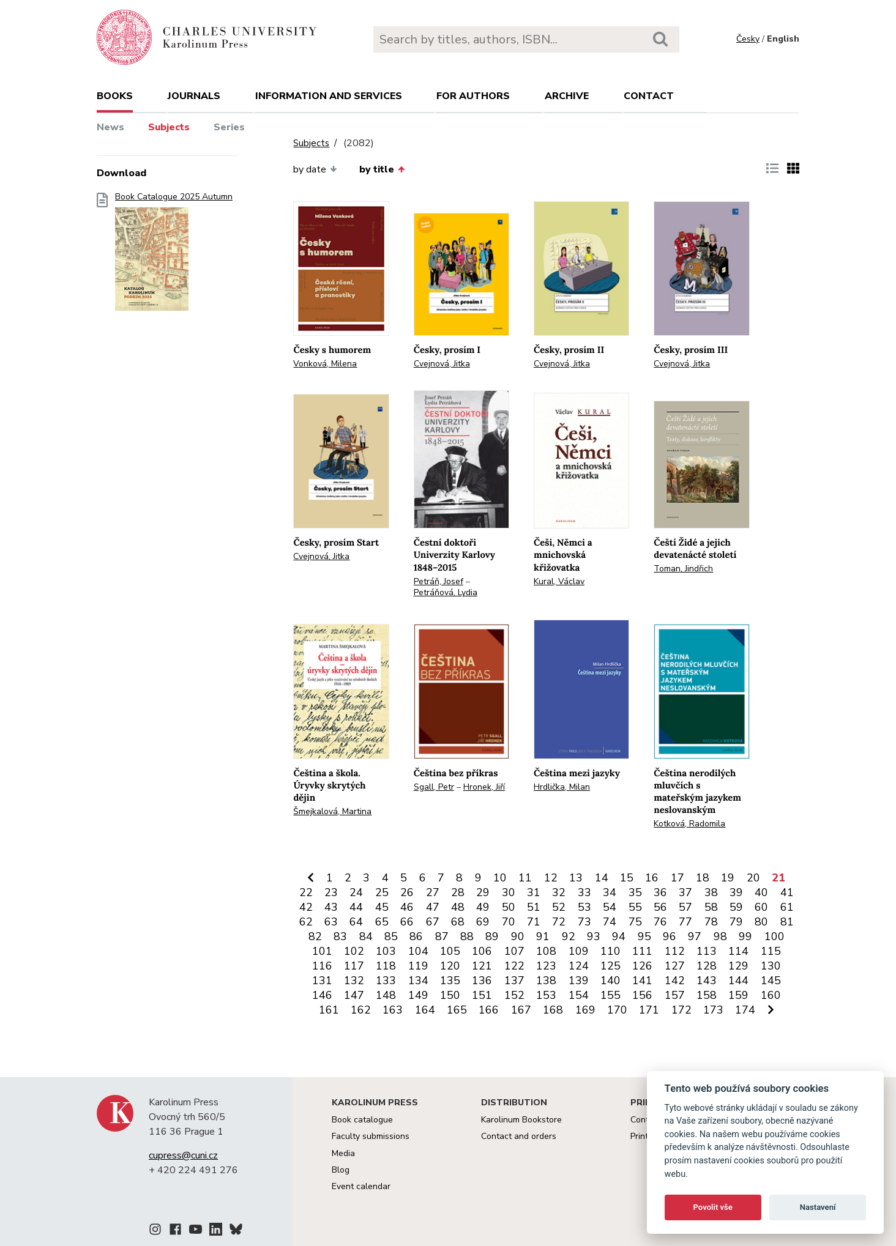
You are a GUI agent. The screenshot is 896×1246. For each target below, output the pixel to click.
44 (356, 907)
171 (649, 1010)
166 (489, 1010)
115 (771, 951)
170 (617, 1010)
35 (635, 892)
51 (533, 907)
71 (533, 921)
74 (609, 921)
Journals (194, 96)
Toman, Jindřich (683, 568)
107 (514, 951)
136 (482, 980)
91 (543, 936)
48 (458, 907)
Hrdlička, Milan (562, 787)
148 (386, 995)
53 (584, 907)
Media (343, 1153)
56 (660, 907)
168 (553, 1010)
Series (229, 127)
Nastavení (818, 1207)
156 (642, 995)
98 (720, 936)
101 (322, 951)
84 (366, 936)
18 (702, 877)
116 (322, 966)
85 (391, 936)
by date (315, 169)
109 (579, 951)
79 (736, 921)
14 (601, 877)
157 (675, 995)
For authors (473, 96)
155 (610, 995)
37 (685, 892)
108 (546, 951)
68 (458, 921)
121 (482, 966)
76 (660, 921)
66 (407, 921)
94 (618, 936)
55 (635, 907)
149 (418, 995)
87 (442, 936)
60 (761, 907)
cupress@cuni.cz (183, 1155)
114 (738, 951)
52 (559, 907)
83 (340, 936)
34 (609, 892)
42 (306, 907)
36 (660, 892)
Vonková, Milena (325, 363)
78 (711, 921)
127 (675, 966)
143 (706, 980)
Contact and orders (518, 1136)
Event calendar (361, 1186)
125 (610, 966)
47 (432, 907)
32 (559, 892)
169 (585, 1010)
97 (694, 936)
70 (508, 921)
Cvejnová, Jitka (442, 363)
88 (467, 936)
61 (787, 907)
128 (706, 966)
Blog (340, 1170)
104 (418, 951)
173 (713, 1010)
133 (386, 980)
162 (361, 1010)
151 (482, 995)
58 (711, 907)
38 (711, 892)
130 (771, 966)
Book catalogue (362, 1119)
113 (706, 951)
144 (738, 980)
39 (736, 892)
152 (514, 995)
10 (500, 877)
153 (546, 995)
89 (492, 936)
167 (521, 1010)
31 (533, 892)
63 (331, 921)
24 (356, 892)
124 (579, 966)
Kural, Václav (559, 581)
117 (354, 966)
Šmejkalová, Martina (332, 811)
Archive (567, 96)
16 (652, 877)
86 (416, 936)
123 (546, 966)
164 (425, 1010)
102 (354, 951)
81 (787, 921)
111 (642, 951)
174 (745, 1010)
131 (322, 980)
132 (354, 980)
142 (675, 980)
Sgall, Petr (434, 787)
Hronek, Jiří (484, 787)
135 (450, 980)
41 (787, 892)
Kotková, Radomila (689, 823)
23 (331, 892)
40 (761, 892)
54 (609, 907)
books (115, 96)
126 (642, 966)
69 (483, 921)
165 (457, 1010)
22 (306, 892)
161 (329, 1010)
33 (584, 892)
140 (610, 980)
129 (738, 966)
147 (354, 995)
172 (681, 1010)
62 (306, 921)
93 (593, 936)
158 (706, 995)
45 (382, 907)
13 (576, 877)
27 (432, 892)
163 (393, 1010)
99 (745, 936)
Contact (649, 96)
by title (382, 169)
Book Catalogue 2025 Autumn (174, 255)
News (110, 127)
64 (356, 921)
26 (407, 892)
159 (738, 995)
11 (525, 877)
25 (382, 892)
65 (382, 921)
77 (685, 921)
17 (677, 877)
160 (771, 995)
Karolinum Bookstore (521, 1119)
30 (508, 892)
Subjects (169, 127)
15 (626, 877)
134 (418, 980)
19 (727, 877)
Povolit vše (713, 1207)
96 (669, 936)
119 (418, 966)
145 (771, 980)
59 (736, 907)
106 (482, 951)
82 (315, 936)
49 (483, 907)
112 (675, 951)
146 (322, 995)
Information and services (328, 96)
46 (407, 907)
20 (753, 877)
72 (559, 921)
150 (450, 995)
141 (642, 980)
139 (579, 980)
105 (450, 951)
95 (644, 936)
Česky (748, 39)
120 (450, 966)
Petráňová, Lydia (445, 592)
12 (551, 877)
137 (514, 980)
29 (483, 892)
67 (432, 921)
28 (458, 892)
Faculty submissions (370, 1136)
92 (568, 936)
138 (546, 980)
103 (386, 951)
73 (584, 921)
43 (331, 907)
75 (635, 921)
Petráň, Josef (438, 581)
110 (610, 951)
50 (508, 907)
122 (514, 966)
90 (518, 936)
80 (761, 921)
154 (579, 995)
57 (685, 907)
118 (386, 966)
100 (774, 936)
